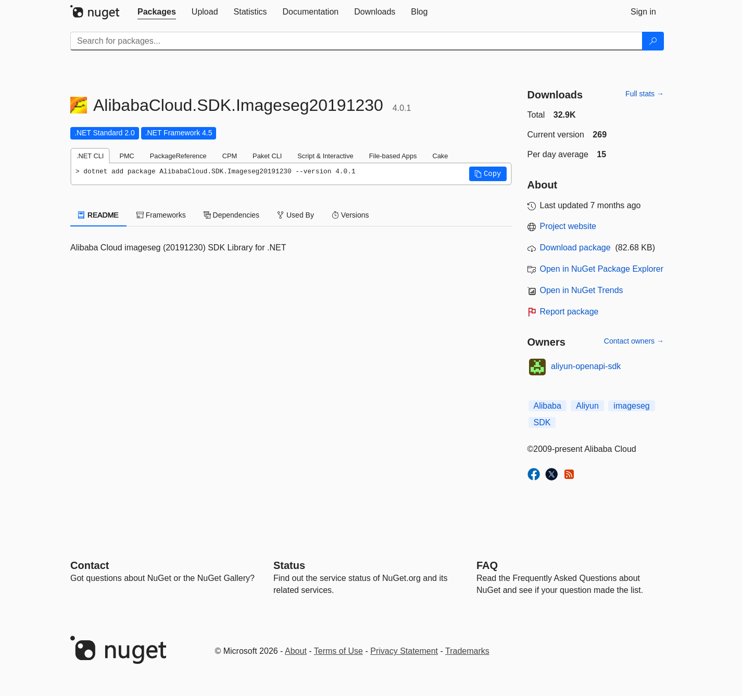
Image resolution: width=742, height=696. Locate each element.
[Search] (653, 41)
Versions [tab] (350, 215)
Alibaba (547, 405)
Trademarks (467, 651)
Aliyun (587, 405)
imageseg (631, 405)
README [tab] (98, 215)
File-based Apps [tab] (393, 156)
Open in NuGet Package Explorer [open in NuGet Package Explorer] (601, 268)
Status (289, 565)
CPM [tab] (229, 156)
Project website (568, 226)
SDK (542, 422)
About (296, 651)
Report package (569, 311)
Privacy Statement (404, 651)
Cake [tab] (440, 156)
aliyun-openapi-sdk (586, 366)
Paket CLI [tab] (267, 156)
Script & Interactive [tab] (325, 156)
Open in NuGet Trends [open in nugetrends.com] (581, 290)
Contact (89, 565)
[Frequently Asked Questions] (487, 565)
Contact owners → (634, 341)
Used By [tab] (295, 215)
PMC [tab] (126, 156)
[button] (488, 174)
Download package (575, 247)
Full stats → (644, 94)
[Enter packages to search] (356, 41)
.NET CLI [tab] (90, 156)
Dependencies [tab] (231, 215)
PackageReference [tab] (178, 156)
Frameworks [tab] (161, 215)
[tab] (157, 12)
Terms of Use (338, 651)
